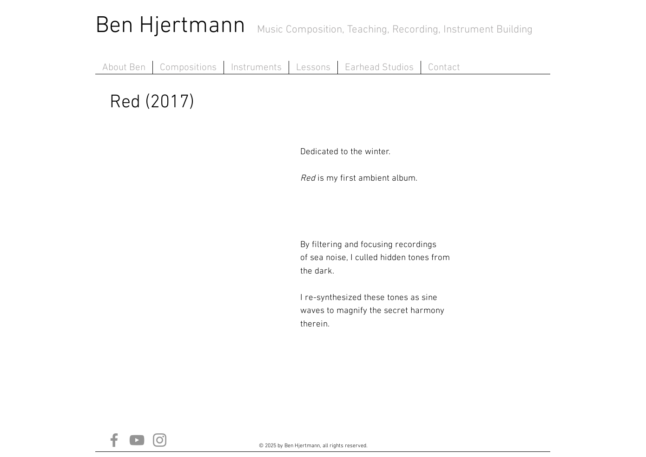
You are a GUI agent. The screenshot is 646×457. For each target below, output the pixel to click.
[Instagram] (160, 440)
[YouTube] (137, 440)
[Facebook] (114, 440)
